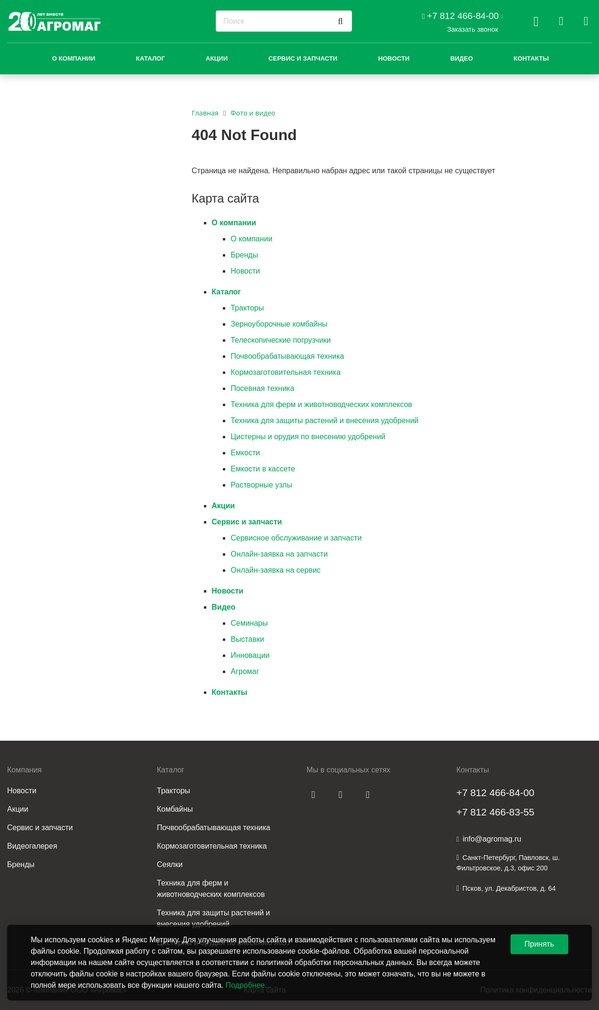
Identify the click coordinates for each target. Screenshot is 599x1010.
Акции (217, 58)
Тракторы (247, 308)
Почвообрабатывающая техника (287, 356)
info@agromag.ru (492, 839)
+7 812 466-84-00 (463, 16)
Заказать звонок (472, 29)
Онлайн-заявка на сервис (275, 570)
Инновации (249, 655)
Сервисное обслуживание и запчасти (295, 538)
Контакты (531, 58)
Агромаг (244, 671)
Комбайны (175, 809)
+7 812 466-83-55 (496, 811)
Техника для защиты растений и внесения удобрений (324, 420)
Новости (394, 58)
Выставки (247, 639)
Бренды (244, 255)
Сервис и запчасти (302, 58)
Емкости (245, 453)
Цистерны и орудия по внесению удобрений (307, 437)
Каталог (150, 58)
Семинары (249, 623)
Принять (540, 944)
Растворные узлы (261, 485)
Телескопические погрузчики (280, 340)
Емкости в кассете (262, 469)
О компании (73, 58)
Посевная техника (262, 388)
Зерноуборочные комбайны (278, 324)
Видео (461, 58)
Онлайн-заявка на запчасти (278, 554)
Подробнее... (248, 985)
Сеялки (170, 864)
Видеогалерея (32, 846)
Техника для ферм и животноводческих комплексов (321, 404)
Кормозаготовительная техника (285, 372)
